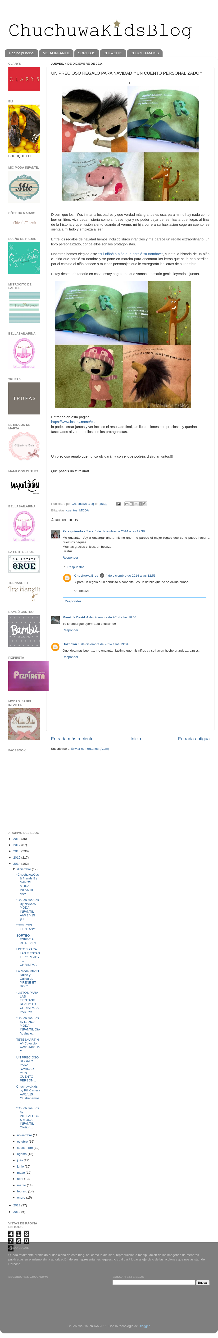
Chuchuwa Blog (83, 504)
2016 (17, 851)
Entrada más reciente (72, 738)
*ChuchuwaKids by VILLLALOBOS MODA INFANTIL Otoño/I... (27, 1117)
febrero (22, 1191)
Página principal (22, 53)
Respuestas (76, 567)
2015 (17, 857)
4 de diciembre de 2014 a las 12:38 (120, 531)
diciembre (24, 869)
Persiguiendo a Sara (78, 531)
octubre (23, 1141)
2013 (17, 1205)
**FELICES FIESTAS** (26, 927)
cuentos (71, 510)
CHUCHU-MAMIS (145, 53)
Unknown (70, 644)
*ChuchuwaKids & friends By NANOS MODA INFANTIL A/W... (27, 884)
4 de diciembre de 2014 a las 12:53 (131, 575)
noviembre (25, 1135)
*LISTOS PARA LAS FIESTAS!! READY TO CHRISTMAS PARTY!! (27, 1002)
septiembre (25, 1147)
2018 (17, 839)
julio (20, 1160)
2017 (17, 845)
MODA (84, 510)
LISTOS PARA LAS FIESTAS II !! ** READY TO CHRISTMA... (28, 956)
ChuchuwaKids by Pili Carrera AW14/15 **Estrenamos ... (28, 1094)
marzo (22, 1185)
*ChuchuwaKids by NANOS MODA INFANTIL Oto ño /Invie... (28, 1025)
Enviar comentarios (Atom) (90, 748)
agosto (22, 1154)
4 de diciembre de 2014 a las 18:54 (111, 617)
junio (21, 1166)
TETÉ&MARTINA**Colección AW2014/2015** (28, 1045)
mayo (21, 1172)
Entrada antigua (194, 738)
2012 (17, 1212)
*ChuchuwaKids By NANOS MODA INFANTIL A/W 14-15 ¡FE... (27, 909)
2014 (17, 863)
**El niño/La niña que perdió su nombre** (130, 254)
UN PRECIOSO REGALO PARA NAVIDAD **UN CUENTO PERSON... (27, 1069)
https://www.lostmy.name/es (73, 422)
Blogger (144, 1326)
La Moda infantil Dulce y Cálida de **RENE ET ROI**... (27, 978)
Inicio (136, 738)
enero (21, 1197)
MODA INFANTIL (56, 53)
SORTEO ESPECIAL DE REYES (26, 939)
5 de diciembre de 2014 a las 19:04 (103, 644)
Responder (70, 557)
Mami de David (74, 617)
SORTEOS (86, 53)
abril (20, 1179)
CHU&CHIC (113, 53)
